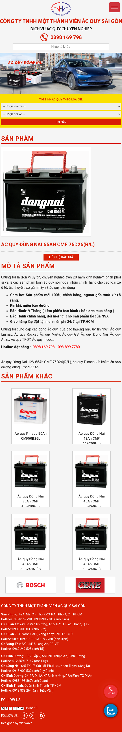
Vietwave (25, 723)
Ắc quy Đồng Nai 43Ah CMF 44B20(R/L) (91, 438)
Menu (114, 7)
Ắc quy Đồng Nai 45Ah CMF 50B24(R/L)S (30, 564)
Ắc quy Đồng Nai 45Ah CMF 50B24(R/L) (91, 501)
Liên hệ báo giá (61, 257)
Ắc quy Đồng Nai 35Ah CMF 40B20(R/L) (30, 501)
